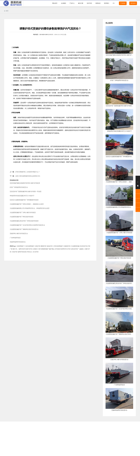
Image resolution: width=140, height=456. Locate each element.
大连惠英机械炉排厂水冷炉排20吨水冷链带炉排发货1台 (27, 225)
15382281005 (132, 450)
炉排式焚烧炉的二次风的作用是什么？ (27, 172)
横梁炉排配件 (81, 437)
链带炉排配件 (50, 442)
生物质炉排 (67, 246)
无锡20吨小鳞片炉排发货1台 (19, 233)
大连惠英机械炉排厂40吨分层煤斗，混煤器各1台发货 (27, 204)
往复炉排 (37, 246)
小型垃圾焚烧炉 (58, 246)
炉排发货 (58, 249)
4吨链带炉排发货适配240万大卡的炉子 (22, 195)
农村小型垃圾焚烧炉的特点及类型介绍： (28, 176)
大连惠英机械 (75, 246)
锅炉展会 (52, 249)
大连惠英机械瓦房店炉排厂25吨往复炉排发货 (24, 221)
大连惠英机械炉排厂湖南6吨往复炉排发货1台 (24, 229)
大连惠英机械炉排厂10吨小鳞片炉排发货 (23, 212)
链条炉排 (50, 246)
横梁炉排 (43, 246)
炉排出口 (29, 252)
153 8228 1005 (43, 34)
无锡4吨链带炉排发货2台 (18, 242)
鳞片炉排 (29, 249)
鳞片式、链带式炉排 (19, 249)
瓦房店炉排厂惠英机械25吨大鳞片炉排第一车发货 (25, 191)
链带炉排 (64, 249)
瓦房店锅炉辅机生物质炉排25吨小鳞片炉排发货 (25, 183)
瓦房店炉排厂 (74, 249)
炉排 (23, 90)
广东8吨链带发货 (15, 237)
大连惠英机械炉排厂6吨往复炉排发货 (21, 216)
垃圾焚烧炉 (20, 246)
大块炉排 (14, 252)
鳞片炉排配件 (19, 437)
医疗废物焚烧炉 (43, 249)
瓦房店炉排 (83, 246)
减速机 (81, 249)
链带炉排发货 (22, 252)
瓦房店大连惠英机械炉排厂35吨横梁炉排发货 (24, 200)
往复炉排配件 (50, 432)
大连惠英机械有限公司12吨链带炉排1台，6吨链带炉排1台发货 (29, 208)
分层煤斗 (35, 249)
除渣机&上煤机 (81, 442)
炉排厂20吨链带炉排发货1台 (19, 187)
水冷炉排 (35, 252)
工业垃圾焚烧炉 (29, 246)
